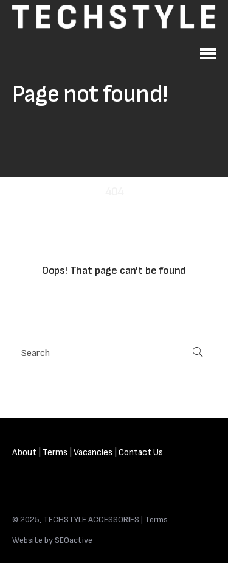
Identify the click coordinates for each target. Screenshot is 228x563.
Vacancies (93, 452)
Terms (55, 452)
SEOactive (73, 540)
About (24, 452)
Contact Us (141, 452)
